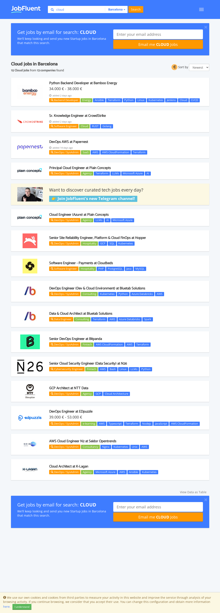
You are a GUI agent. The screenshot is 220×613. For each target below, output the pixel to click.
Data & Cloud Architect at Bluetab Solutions (80, 314)
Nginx (105, 447)
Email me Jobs (158, 44)
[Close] (205, 27)
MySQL (139, 269)
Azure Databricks (142, 294)
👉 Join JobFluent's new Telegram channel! (93, 198)
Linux (141, 100)
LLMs (115, 173)
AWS (95, 152)
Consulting (89, 294)
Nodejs (146, 423)
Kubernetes (155, 100)
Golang (107, 126)
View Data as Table (193, 492)
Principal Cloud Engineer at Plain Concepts (80, 168)
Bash (113, 369)
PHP (101, 269)
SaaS (86, 152)
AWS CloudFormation (115, 152)
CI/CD (194, 100)
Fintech (87, 344)
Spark (147, 319)
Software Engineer (64, 126)
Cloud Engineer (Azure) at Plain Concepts (79, 215)
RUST (95, 126)
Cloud (183, 100)
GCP (102, 243)
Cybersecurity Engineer (67, 369)
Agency (87, 173)
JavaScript (161, 423)
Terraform (114, 100)
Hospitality (89, 243)
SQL (112, 243)
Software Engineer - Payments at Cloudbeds (81, 263)
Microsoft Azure (133, 173)
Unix (135, 447)
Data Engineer (61, 319)
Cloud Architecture (116, 394)
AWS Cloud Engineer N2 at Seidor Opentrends (82, 441)
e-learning (89, 423)
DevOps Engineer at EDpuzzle (70, 411)
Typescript (115, 423)
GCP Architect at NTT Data (68, 388)
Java (128, 269)
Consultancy (90, 447)
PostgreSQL (115, 269)
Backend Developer (64, 100)
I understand (22, 607)
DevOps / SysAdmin (65, 152)
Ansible (99, 100)
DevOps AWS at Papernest (68, 142)
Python (129, 100)
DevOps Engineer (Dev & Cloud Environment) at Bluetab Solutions (97, 288)
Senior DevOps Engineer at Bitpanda (75, 339)
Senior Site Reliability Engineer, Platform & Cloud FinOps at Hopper (97, 238)
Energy (86, 100)
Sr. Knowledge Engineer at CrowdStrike (77, 116)
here (6, 607)
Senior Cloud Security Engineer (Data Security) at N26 (88, 363)
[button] (115, 9)
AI (148, 173)
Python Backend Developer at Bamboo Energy (83, 83)
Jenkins (171, 100)
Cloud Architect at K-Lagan (68, 466)
